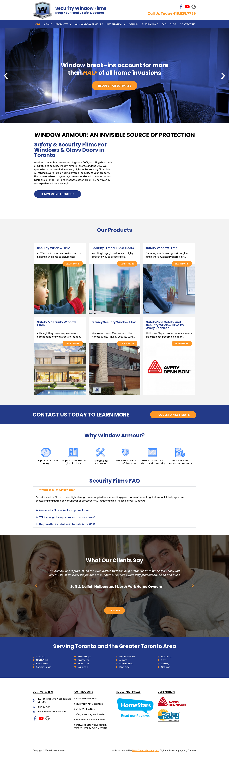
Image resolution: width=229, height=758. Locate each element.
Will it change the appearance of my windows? (67, 517)
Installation (115, 24)
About (48, 24)
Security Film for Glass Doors (88, 703)
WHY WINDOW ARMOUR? (89, 24)
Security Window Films (80, 8)
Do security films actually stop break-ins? (64, 510)
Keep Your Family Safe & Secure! (79, 13)
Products (63, 24)
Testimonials (150, 24)
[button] (5, 75)
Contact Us (187, 24)
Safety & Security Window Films (90, 714)
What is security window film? (57, 489)
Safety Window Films (84, 709)
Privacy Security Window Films (89, 719)
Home (37, 24)
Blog (173, 24)
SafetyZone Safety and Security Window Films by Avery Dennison (90, 726)
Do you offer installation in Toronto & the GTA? (67, 524)
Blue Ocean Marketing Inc (145, 750)
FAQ (164, 24)
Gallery (133, 24)
